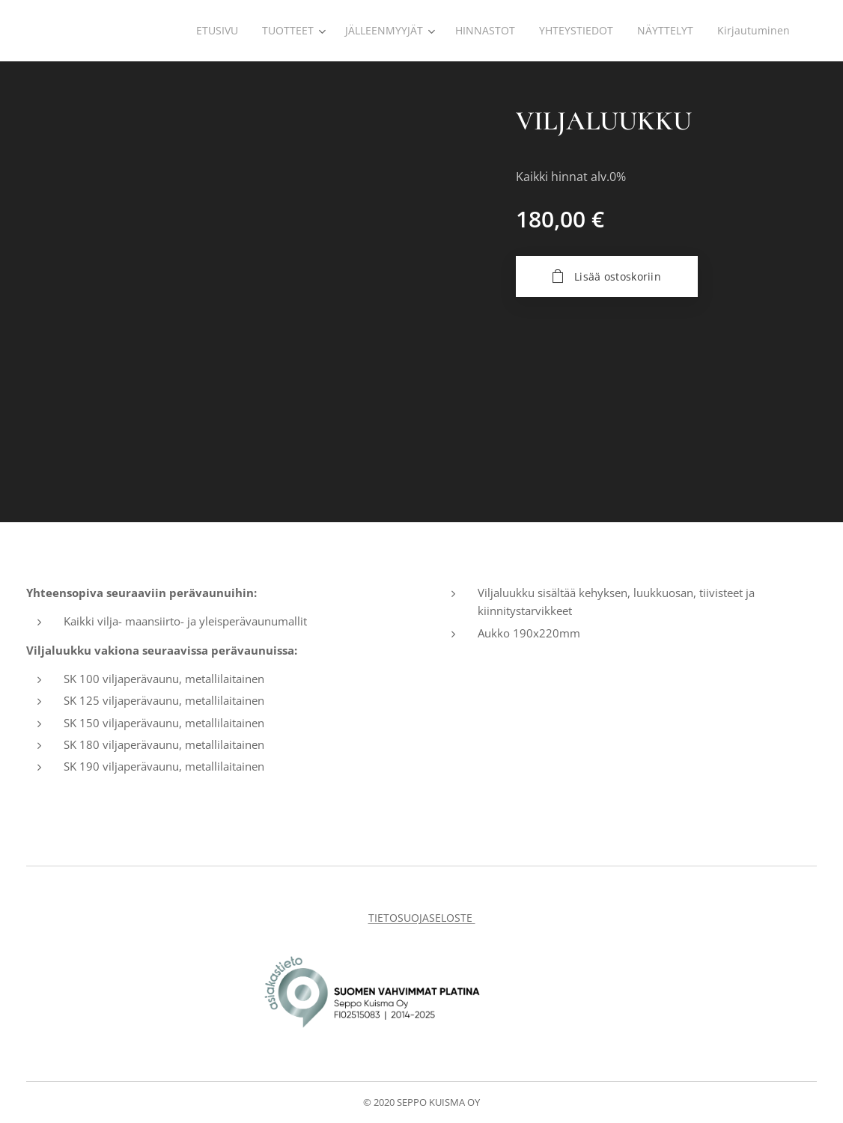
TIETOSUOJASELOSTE (421, 918)
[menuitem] (207, 30)
